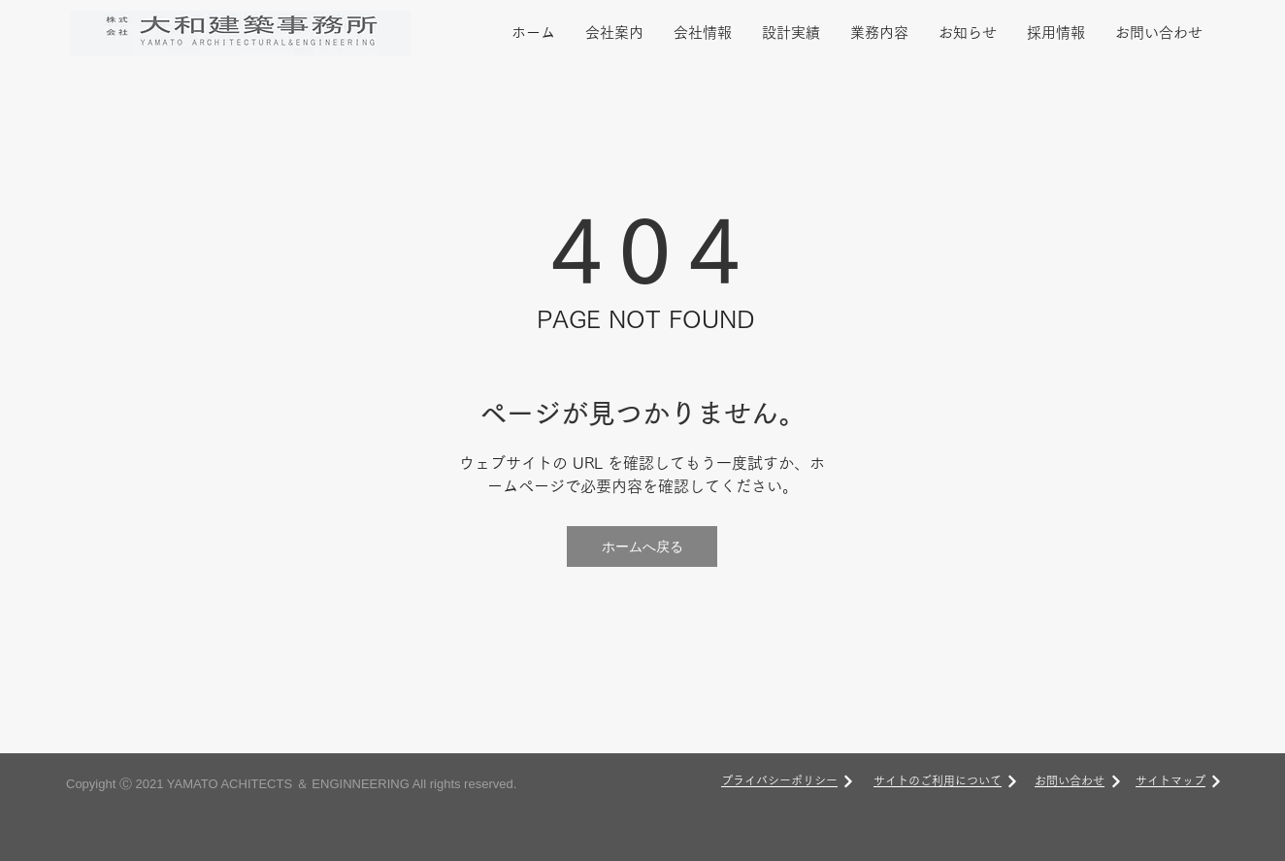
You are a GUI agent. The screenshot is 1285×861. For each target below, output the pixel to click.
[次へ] (848, 781)
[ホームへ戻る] (642, 546)
